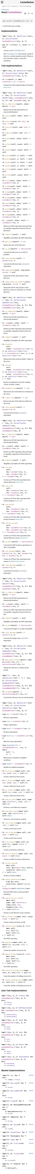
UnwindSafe (24, 1057)
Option (24, 249)
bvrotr (8, 175)
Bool (9, 728)
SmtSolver (21, 36)
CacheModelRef (9, 688)
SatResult (6, 888)
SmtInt (5, 584)
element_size (10, 388)
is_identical (10, 104)
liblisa (3, 10)
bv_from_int (10, 790)
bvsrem (8, 159)
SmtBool (6, 426)
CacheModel (7, 656)
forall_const (10, 863)
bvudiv (8, 162)
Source (31, 1075)
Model (9, 764)
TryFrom (17, 1143)
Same (13, 1140)
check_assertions (12, 879)
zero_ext (9, 127)
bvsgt (7, 192)
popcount (9, 942)
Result (22, 82)
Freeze (22, 996)
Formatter (6, 82)
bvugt (7, 198)
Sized (18, 1079)
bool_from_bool (11, 854)
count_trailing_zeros (14, 970)
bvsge (7, 186)
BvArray (10, 736)
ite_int (8, 486)
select (8, 344)
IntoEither (16, 1132)
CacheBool (6, 183)
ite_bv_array (10, 523)
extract (8, 121)
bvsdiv (8, 166)
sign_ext (9, 133)
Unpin (21, 1044)
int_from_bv (10, 842)
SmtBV (4, 98)
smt (7, 10)
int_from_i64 (10, 823)
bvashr (8, 150)
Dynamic (5, 260)
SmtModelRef (8, 683)
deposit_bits (10, 954)
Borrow (14, 1083)
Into (16, 1124)
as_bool (8, 542)
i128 (4, 919)
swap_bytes (10, 270)
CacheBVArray (8, 308)
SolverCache (11, 39)
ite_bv (8, 467)
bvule (7, 209)
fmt (6, 79)
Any (12, 1075)
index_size (10, 398)
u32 (23, 121)
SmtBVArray (7, 302)
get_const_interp (12, 660)
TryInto (17, 1153)
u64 (29, 249)
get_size (9, 242)
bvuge (7, 215)
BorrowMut (15, 1091)
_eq (6, 220)
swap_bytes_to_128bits (15, 282)
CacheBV (17, 100)
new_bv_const (10, 799)
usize (4, 272)
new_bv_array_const (13, 898)
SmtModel (6, 651)
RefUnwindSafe (25, 1008)
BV (26, 351)
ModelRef (11, 745)
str (14, 802)
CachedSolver (27, 2)
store (7, 365)
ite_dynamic (10, 551)
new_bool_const (11, 811)
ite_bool (9, 504)
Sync (21, 1032)
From (13, 1101)
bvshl (7, 138)
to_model (9, 692)
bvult (7, 203)
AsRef (9, 802)
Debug (21, 73)
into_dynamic (10, 258)
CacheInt (14, 490)
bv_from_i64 (10, 771)
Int (8, 721)
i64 (3, 773)
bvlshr (8, 144)
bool (13, 106)
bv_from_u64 (10, 780)
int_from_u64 (10, 832)
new (10, 45)
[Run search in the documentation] (17, 6)
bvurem (8, 155)
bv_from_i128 (10, 916)
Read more (7, 87)
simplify (9, 234)
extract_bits (10, 926)
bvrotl (8, 169)
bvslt (7, 180)
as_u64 (8, 249)
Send (21, 1020)
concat (8, 116)
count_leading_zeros (14, 980)
